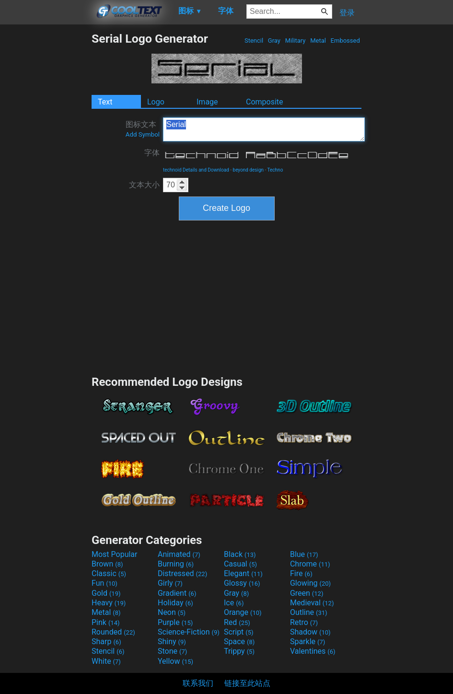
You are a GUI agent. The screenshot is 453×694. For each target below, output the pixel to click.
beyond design (248, 170)
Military (295, 40)
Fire (301, 573)
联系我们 (198, 683)
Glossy (242, 583)
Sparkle (307, 641)
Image (207, 101)
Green (307, 593)
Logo (155, 101)
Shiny (172, 641)
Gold (106, 593)
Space (239, 641)
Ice (234, 602)
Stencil (254, 40)
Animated (179, 554)
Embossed (345, 40)
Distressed (182, 573)
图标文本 (143, 129)
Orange (243, 612)
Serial (264, 129)
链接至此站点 (247, 683)
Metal (318, 40)
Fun (104, 583)
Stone (172, 651)
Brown (107, 563)
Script (239, 631)
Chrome (310, 563)
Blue (304, 554)
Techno (275, 170)
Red (237, 622)
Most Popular (115, 554)
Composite (264, 101)
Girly (170, 583)
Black (240, 554)
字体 (152, 152)
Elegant (243, 573)
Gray (274, 40)
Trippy (239, 651)
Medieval (312, 602)
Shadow (310, 631)
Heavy (109, 602)
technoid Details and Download (196, 170)
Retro (304, 622)
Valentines (313, 651)
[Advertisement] (45, 175)
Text (105, 101)
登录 (347, 12)
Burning (176, 563)
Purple (175, 622)
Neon (172, 612)
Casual (240, 563)
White (106, 661)
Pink (106, 622)
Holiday (175, 602)
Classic (109, 573)
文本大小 (144, 184)
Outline (308, 612)
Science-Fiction (189, 631)
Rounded (113, 631)
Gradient (177, 593)
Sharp (106, 641)
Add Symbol (143, 134)
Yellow (175, 661)
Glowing (310, 583)
